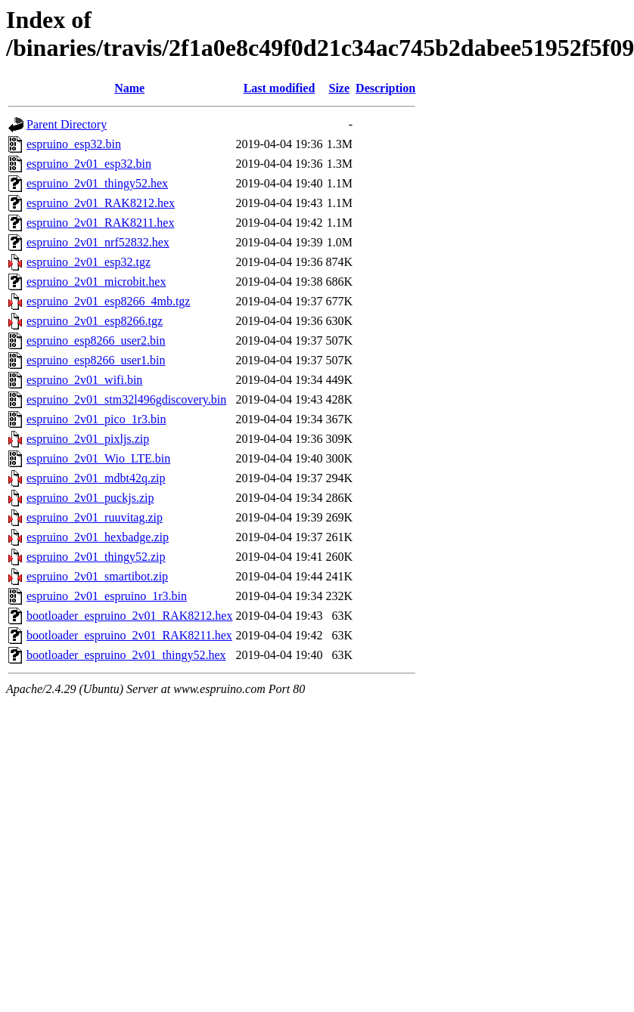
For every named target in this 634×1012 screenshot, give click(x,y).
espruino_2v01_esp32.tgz (88, 261)
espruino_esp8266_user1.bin (96, 360)
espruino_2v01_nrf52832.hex (97, 242)
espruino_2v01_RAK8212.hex (100, 203)
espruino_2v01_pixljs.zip (87, 438)
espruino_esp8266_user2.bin (96, 340)
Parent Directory (66, 124)
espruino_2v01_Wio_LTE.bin (98, 458)
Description (385, 88)
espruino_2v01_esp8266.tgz (94, 320)
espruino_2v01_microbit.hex (96, 281)
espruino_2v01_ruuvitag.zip (94, 517)
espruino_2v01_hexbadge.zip (97, 537)
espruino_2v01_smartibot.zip (97, 576)
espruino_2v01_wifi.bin (84, 379)
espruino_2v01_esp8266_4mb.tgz (108, 301)
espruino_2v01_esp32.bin (88, 163)
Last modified (279, 88)
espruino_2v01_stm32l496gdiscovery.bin (126, 399)
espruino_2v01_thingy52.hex (97, 183)
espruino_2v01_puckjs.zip (90, 497)
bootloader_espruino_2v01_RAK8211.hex (129, 635)
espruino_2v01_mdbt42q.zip (96, 478)
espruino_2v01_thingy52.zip (96, 556)
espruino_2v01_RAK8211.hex (100, 222)
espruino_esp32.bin (73, 144)
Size (339, 88)
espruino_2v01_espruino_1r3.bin (106, 596)
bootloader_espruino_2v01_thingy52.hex (126, 654)
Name (129, 88)
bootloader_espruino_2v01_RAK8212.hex (129, 615)
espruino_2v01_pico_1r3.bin (96, 419)
